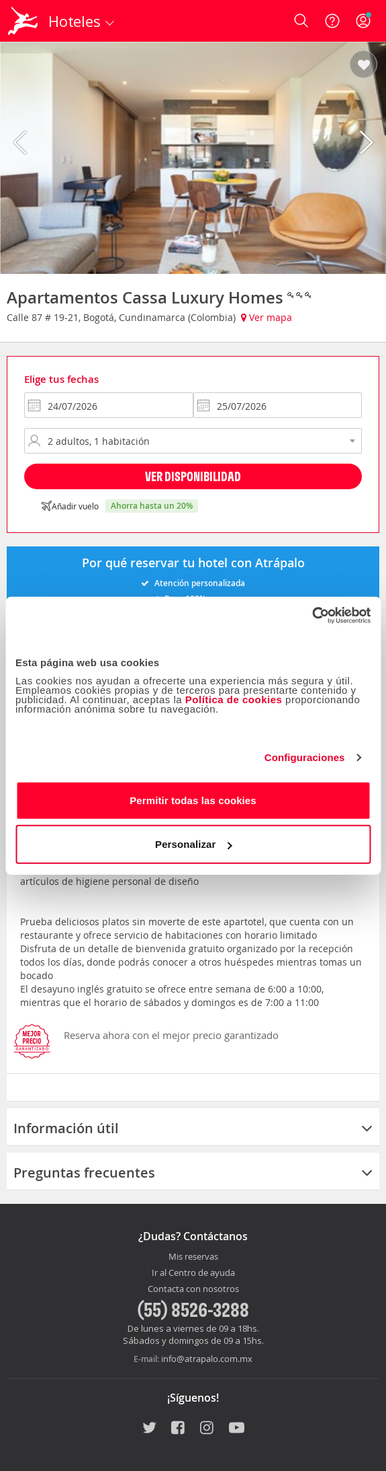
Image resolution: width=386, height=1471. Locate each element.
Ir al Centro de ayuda (193, 1273)
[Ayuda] (332, 21)
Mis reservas (193, 1257)
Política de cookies (234, 699)
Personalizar (193, 844)
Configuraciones (304, 757)
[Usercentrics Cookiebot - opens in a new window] (312, 615)
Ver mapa (266, 317)
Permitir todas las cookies (193, 799)
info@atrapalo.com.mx (206, 1359)
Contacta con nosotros (193, 1289)
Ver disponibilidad (193, 476)
